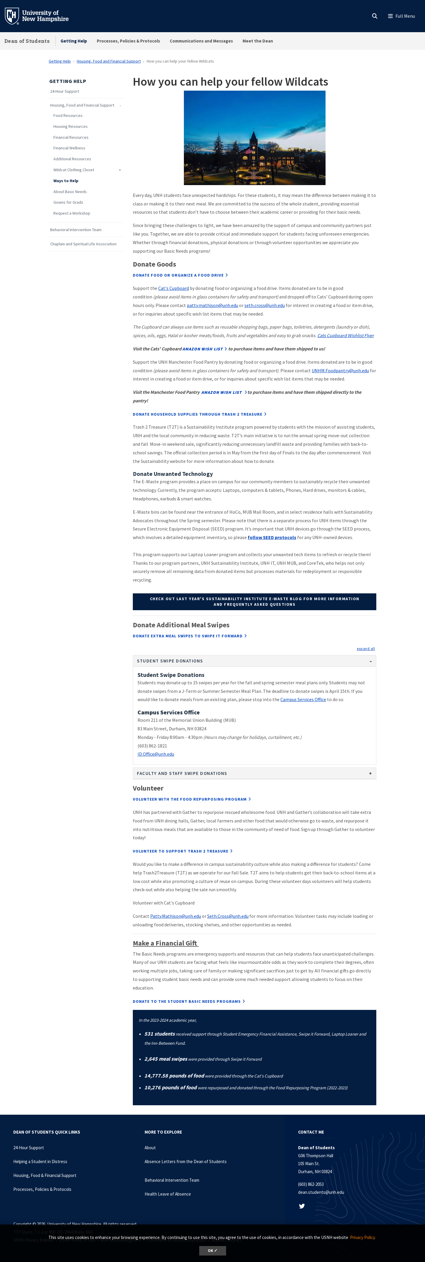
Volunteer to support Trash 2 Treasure (180, 851)
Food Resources (68, 115)
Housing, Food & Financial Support (44, 1175)
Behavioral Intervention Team (76, 229)
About (150, 1147)
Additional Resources (72, 158)
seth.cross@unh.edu (264, 305)
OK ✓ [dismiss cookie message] (213, 1250)
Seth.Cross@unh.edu (228, 916)
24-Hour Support (64, 91)
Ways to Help (66, 180)
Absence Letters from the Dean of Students (186, 1161)
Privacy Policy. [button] (363, 1237)
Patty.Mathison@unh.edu (175, 916)
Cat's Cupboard (173, 288)
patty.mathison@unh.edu (212, 305)
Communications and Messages (201, 41)
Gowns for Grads (68, 202)
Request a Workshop (71, 213)
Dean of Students (27, 40)
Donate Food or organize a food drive (178, 275)
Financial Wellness (69, 148)
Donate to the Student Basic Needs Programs (187, 1001)
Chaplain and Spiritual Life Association (83, 243)
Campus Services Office (303, 699)
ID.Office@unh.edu (156, 754)
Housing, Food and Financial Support (109, 61)
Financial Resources (71, 137)
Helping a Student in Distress (40, 1161)
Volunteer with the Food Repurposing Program (190, 799)
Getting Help (74, 41)
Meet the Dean (258, 41)
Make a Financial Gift (166, 943)
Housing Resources (70, 126)
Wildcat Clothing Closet (73, 169)
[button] (366, 648)
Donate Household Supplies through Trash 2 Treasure (197, 414)
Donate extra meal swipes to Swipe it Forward (188, 636)
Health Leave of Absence (168, 1194)
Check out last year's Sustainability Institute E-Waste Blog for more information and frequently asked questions (254, 601)
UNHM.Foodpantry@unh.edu (340, 370)
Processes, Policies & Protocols (128, 41)
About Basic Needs (70, 191)
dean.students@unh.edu (321, 1192)
